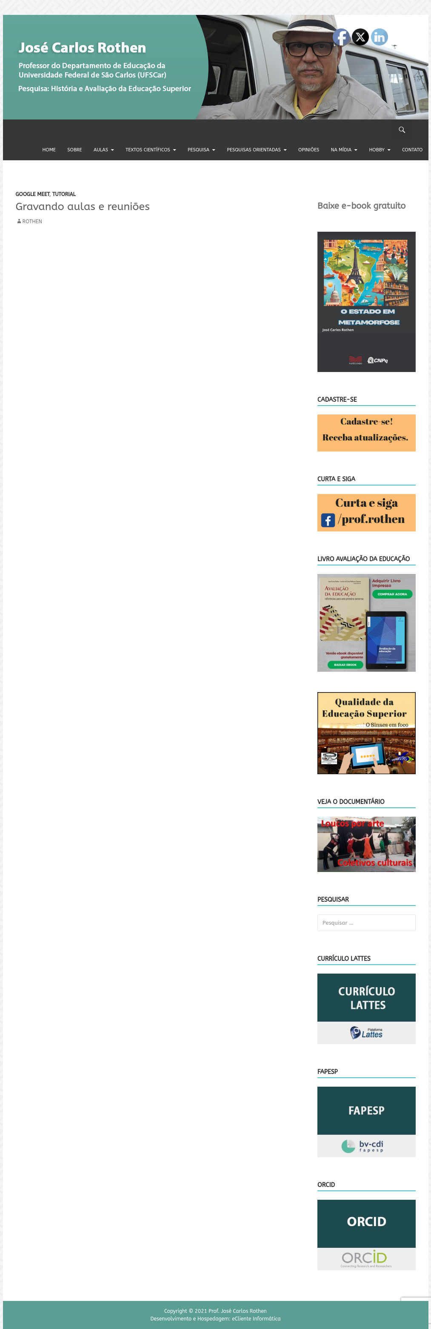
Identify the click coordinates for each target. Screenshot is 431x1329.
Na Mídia (341, 150)
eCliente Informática (256, 1319)
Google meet (32, 194)
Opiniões (308, 150)
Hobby (376, 150)
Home (49, 150)
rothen (32, 221)
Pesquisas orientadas (254, 150)
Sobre (74, 150)
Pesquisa (198, 150)
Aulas (101, 150)
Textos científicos (148, 150)
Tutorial (64, 194)
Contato (412, 150)
